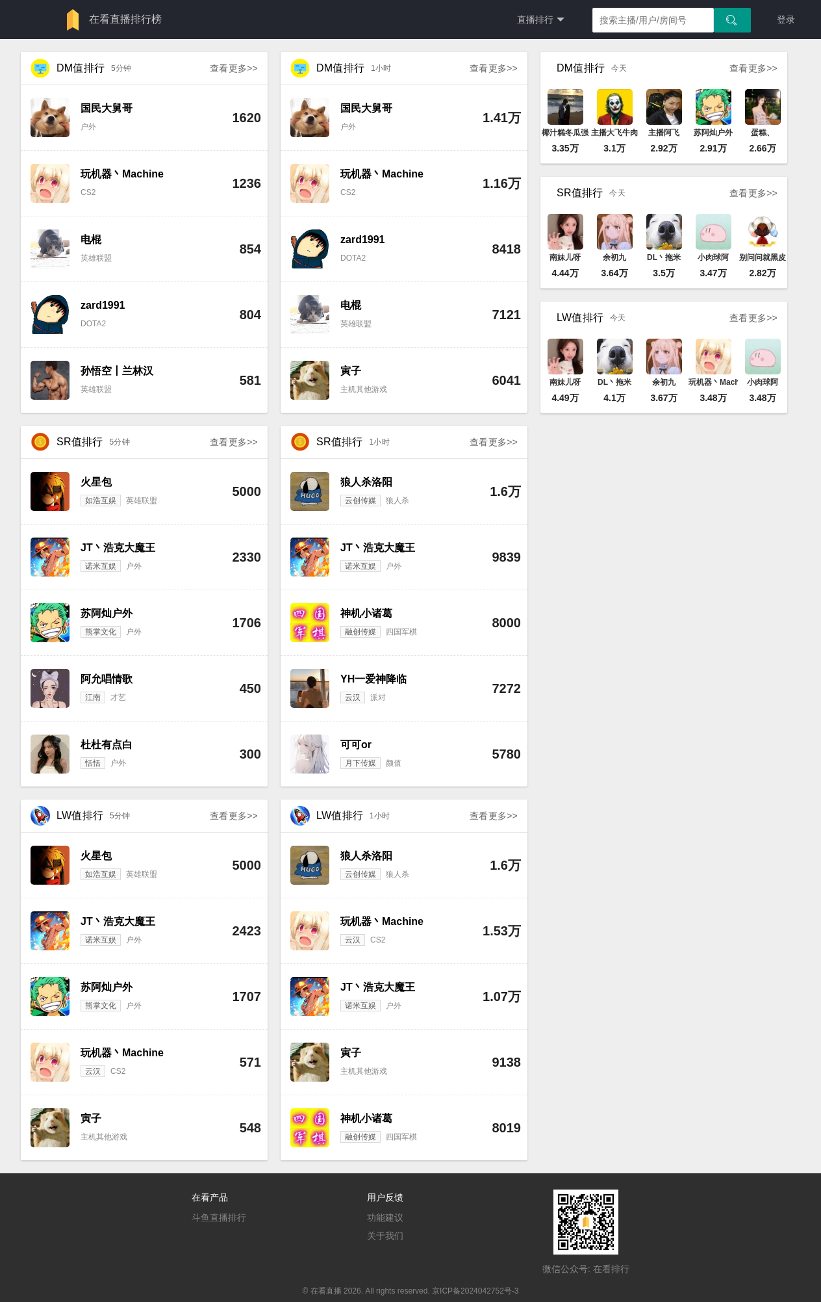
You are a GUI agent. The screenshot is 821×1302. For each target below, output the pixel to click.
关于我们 (385, 1235)
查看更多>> (234, 68)
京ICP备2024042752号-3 (475, 1290)
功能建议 (385, 1217)
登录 (786, 19)
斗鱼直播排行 (219, 1217)
